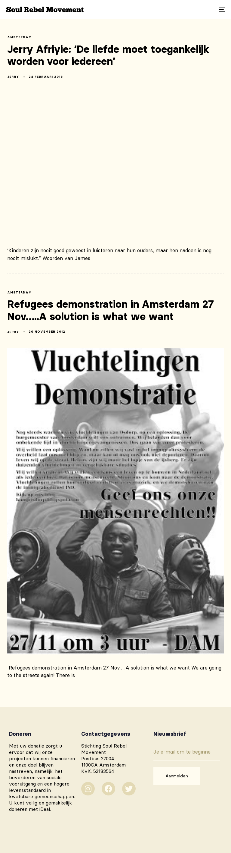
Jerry (13, 77)
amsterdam (19, 37)
